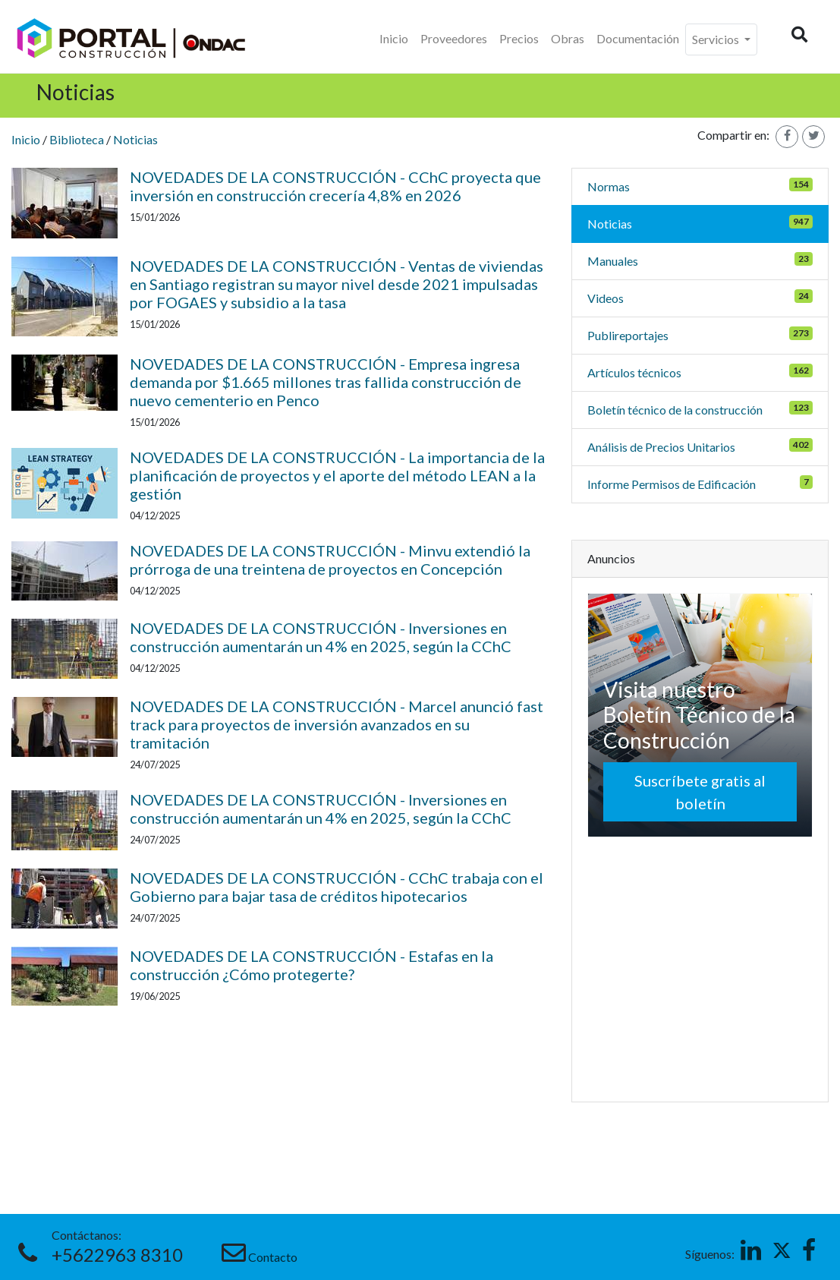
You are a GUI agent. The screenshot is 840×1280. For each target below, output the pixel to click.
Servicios (716, 39)
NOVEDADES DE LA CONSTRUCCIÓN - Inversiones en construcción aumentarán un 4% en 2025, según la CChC (320, 637)
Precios (519, 38)
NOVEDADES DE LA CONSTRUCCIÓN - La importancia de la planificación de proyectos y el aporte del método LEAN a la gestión (337, 475)
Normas (608, 186)
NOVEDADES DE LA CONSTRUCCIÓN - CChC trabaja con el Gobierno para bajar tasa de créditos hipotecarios (336, 887)
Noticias (135, 139)
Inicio (393, 38)
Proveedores (453, 38)
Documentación (637, 38)
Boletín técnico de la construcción (675, 409)
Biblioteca (76, 139)
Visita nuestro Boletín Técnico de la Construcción (699, 714)
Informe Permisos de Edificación (671, 484)
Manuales (612, 261)
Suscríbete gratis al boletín (700, 791)
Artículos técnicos (634, 372)
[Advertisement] (701, 969)
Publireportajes (628, 335)
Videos (605, 298)
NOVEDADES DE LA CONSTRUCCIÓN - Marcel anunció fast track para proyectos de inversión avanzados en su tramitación (336, 724)
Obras (567, 38)
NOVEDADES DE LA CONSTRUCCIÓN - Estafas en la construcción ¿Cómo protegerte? (311, 965)
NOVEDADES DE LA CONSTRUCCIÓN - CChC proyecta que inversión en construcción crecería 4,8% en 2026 (335, 186)
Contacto (272, 1257)
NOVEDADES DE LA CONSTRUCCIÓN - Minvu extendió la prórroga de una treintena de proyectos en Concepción (330, 559)
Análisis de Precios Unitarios (661, 447)
